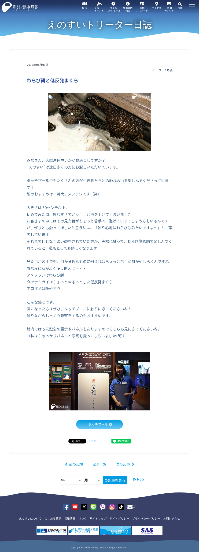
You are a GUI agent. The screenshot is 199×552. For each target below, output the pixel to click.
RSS (140, 479)
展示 (84, 8)
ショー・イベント (99, 9)
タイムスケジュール (113, 9)
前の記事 (76, 464)
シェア (92, 441)
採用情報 (69, 518)
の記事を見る (114, 480)
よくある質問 (52, 518)
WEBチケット (169, 9)
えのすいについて (30, 518)
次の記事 (123, 464)
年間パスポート (142, 9)
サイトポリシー (119, 518)
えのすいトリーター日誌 (99, 24)
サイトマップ (98, 518)
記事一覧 (99, 464)
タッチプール (98, 424)
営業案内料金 (128, 9)
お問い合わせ (171, 518)
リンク (82, 518)
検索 (180, 8)
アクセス (156, 8)
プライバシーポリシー (146, 518)
